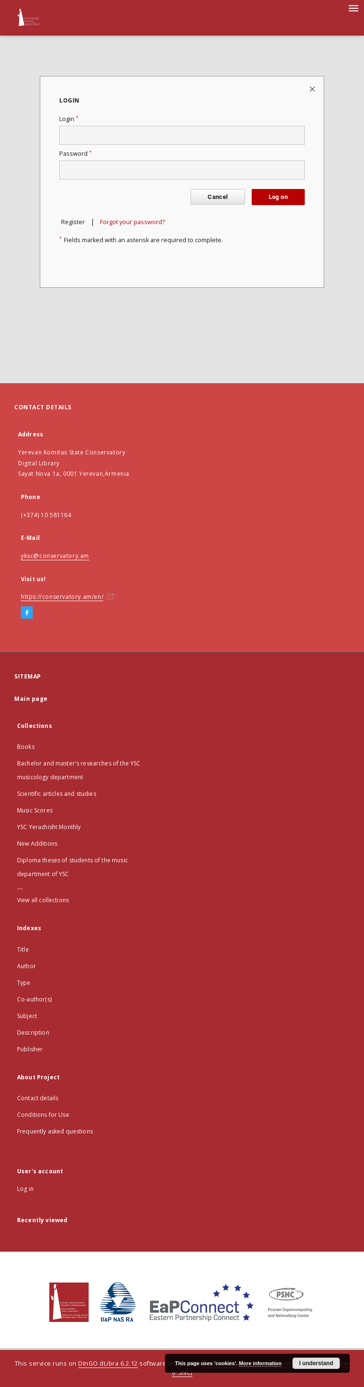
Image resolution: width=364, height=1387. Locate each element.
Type (24, 983)
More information (260, 1363)
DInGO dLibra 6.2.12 (108, 1363)
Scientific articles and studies (56, 794)
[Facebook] (27, 613)
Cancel (218, 196)
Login (68, 119)
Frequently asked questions (55, 1131)
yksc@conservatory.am (55, 556)
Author (26, 966)
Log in (25, 1189)
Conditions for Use (43, 1115)
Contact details (37, 1098)
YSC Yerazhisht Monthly (49, 827)
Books (26, 747)
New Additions (37, 844)
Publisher (30, 1049)
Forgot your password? (132, 222)
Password (75, 154)
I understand (316, 1363)
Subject (27, 1016)
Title (23, 949)
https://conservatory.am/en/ (62, 597)
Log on (278, 196)
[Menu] (353, 7)
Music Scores (35, 810)
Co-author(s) (34, 999)
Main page (31, 699)
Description (33, 1032)
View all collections (43, 900)
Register (73, 222)
